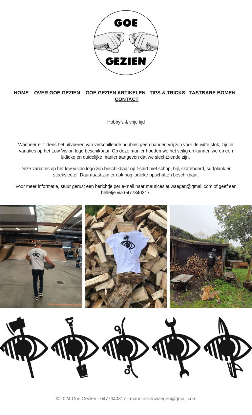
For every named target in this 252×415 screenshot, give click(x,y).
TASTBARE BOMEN (212, 92)
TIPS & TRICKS (167, 92)
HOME (21, 92)
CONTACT (126, 99)
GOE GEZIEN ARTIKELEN (116, 92)
